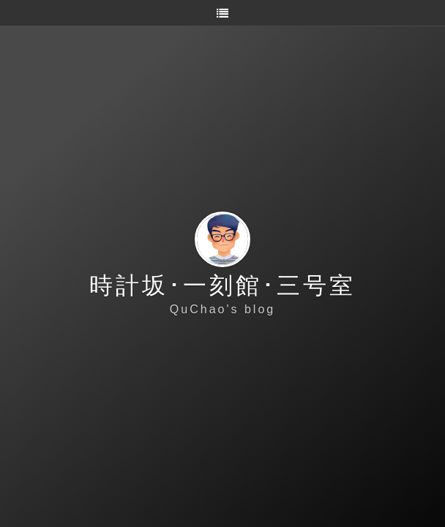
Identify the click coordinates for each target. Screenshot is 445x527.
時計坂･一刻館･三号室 (222, 285)
